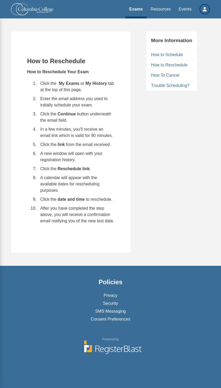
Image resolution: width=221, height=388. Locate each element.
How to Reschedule (169, 65)
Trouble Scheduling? (170, 85)
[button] (204, 9)
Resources (161, 9)
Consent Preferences (110, 319)
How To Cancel (165, 75)
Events (185, 9)
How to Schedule (167, 54)
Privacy (110, 295)
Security (110, 303)
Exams (136, 9)
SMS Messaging (110, 311)
